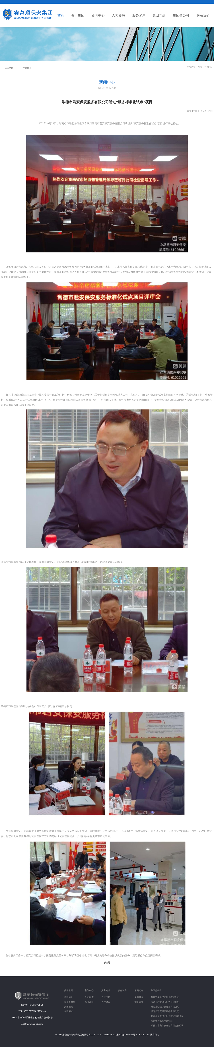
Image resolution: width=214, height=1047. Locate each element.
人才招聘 (105, 997)
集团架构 (68, 1006)
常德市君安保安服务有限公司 (165, 1002)
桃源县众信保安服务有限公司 (165, 1006)
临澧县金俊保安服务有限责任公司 (167, 1016)
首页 (200, 67)
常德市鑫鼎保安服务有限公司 (165, 997)
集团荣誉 (68, 1011)
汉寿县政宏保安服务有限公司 (165, 1011)
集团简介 (68, 997)
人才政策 (105, 1002)
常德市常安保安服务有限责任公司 (167, 1025)
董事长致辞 (69, 1002)
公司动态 (89, 997)
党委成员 (138, 1002)
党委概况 (138, 997)
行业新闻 (89, 1002)
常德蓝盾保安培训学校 (162, 1021)
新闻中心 (208, 67)
